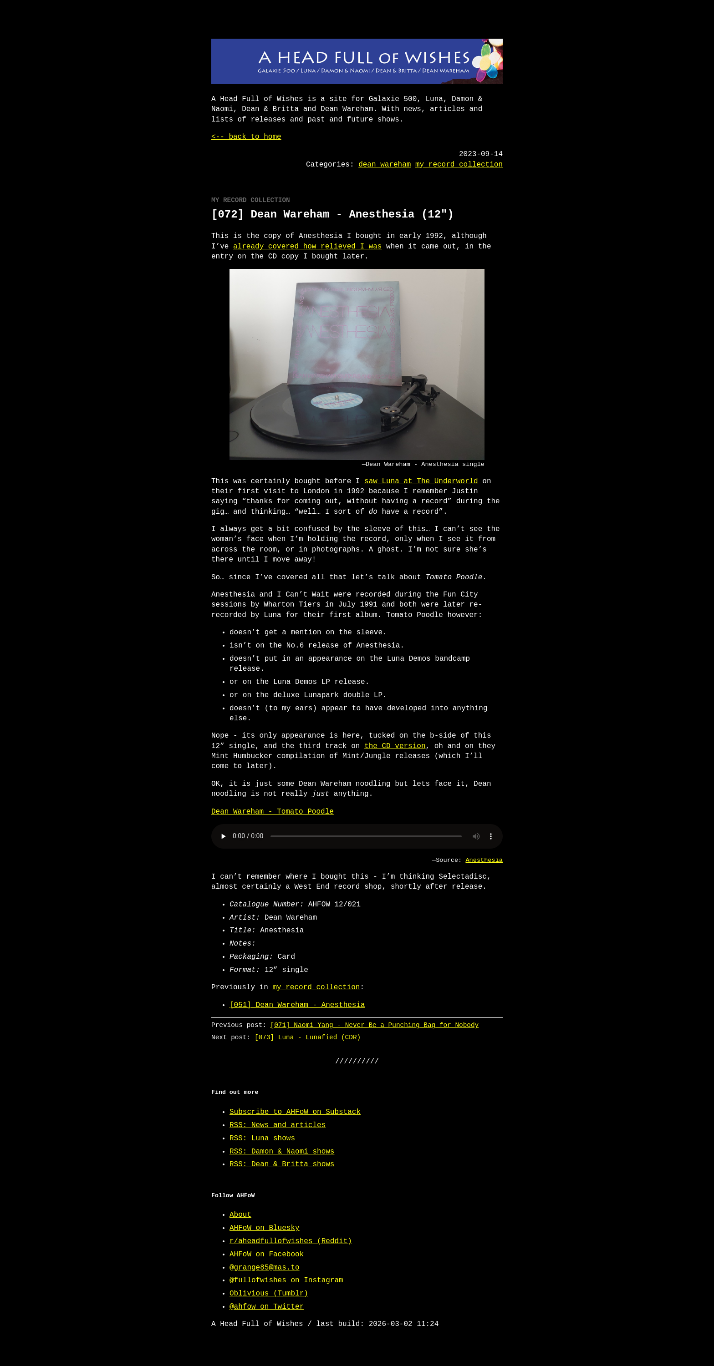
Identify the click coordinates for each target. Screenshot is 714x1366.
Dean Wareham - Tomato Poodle (272, 812)
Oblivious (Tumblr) (269, 1294)
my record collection (459, 165)
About (240, 1215)
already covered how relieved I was (307, 247)
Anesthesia (484, 860)
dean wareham (384, 165)
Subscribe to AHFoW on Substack (295, 1112)
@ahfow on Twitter (267, 1307)
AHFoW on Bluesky (265, 1228)
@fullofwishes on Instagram (286, 1280)
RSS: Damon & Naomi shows (282, 1152)
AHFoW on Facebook (267, 1255)
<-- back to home (246, 137)
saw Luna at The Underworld (421, 481)
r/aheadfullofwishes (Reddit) (291, 1241)
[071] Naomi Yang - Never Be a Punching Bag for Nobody (374, 1025)
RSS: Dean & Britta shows (282, 1164)
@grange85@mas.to (265, 1268)
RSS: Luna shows (262, 1138)
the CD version (394, 746)
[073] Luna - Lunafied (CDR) (308, 1037)
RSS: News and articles (278, 1125)
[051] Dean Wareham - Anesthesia (297, 1005)
